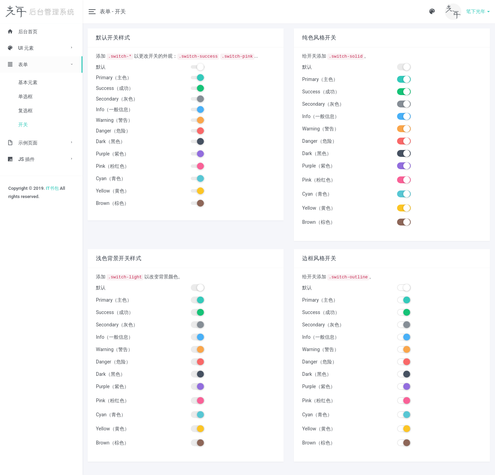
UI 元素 (20, 48)
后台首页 (22, 31)
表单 (17, 64)
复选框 (25, 110)
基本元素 (27, 82)
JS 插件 (21, 159)
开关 (23, 124)
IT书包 (52, 188)
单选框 (25, 96)
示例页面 (22, 142)
